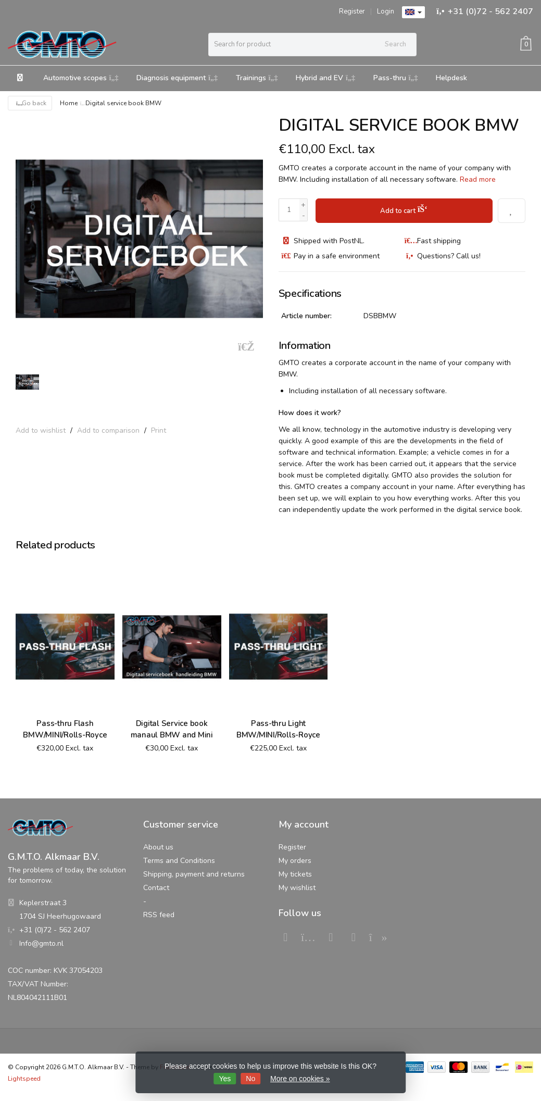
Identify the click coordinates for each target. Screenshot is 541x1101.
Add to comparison (108, 430)
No (250, 1078)
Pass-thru (395, 78)
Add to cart (403, 209)
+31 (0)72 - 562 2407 (490, 11)
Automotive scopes (81, 78)
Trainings (257, 78)
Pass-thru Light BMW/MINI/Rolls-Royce (278, 729)
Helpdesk (451, 78)
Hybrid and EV (325, 78)
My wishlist (297, 887)
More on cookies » (300, 1078)
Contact (156, 887)
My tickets (295, 874)
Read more (478, 179)
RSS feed (158, 914)
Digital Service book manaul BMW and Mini (172, 729)
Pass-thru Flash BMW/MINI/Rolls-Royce (65, 729)
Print (158, 430)
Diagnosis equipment (177, 78)
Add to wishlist (41, 430)
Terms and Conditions (179, 860)
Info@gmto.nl (41, 943)
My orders (295, 860)
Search (395, 44)
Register (352, 11)
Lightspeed (24, 1078)
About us (158, 847)
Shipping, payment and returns (194, 874)
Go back (30, 103)
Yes (225, 1078)
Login (385, 11)
